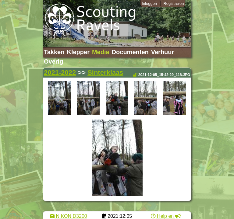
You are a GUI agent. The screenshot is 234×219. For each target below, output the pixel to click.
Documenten (130, 52)
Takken (54, 52)
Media (100, 52)
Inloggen (149, 3)
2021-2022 (60, 72)
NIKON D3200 (68, 216)
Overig (53, 61)
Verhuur (162, 52)
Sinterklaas (105, 72)
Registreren (173, 3)
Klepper (78, 52)
